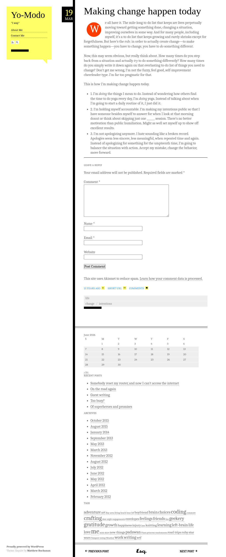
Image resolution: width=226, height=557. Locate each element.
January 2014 (99, 432)
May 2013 (97, 444)
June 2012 (97, 473)
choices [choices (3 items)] (164, 512)
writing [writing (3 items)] (130, 537)
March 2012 (98, 491)
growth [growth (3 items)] (111, 525)
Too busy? (97, 401)
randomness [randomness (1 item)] (161, 532)
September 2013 (101, 438)
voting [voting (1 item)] (102, 537)
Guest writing (100, 395)
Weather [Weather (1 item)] (110, 537)
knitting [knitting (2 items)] (151, 525)
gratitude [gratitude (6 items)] (94, 524)
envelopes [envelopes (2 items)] (132, 519)
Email (89, 238)
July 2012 (96, 467)
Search (17, 42)
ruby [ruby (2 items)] (185, 532)
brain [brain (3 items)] (153, 512)
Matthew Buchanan (38, 550)
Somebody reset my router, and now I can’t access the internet (134, 383)
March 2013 (98, 450)
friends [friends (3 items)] (159, 518)
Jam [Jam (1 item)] (143, 525)
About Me (17, 30)
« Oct (86, 372)
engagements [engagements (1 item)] (119, 519)
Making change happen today (142, 11)
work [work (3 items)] (119, 537)
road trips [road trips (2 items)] (174, 532)
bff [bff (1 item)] (132, 512)
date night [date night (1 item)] (107, 519)
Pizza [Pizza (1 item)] (143, 532)
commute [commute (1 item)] (191, 512)
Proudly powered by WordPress (25, 546)
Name (89, 224)
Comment (92, 182)
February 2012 (100, 497)
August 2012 (99, 462)
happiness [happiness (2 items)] (125, 525)
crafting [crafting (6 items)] (93, 518)
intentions (105, 304)
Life (87, 298)
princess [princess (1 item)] (151, 532)
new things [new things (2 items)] (117, 532)
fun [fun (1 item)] (167, 519)
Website (89, 252)
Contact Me (17, 35)
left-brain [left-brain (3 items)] (180, 525)
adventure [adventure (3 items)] (92, 512)
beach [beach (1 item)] (123, 512)
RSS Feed (12, 42)
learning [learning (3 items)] (164, 525)
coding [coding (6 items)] (178, 511)
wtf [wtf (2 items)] (139, 538)
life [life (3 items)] (191, 525)
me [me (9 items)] (95, 531)
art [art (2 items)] (103, 512)
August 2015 (99, 427)
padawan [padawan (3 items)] (133, 532)
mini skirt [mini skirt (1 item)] (104, 532)
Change (89, 304)
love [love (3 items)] (87, 532)
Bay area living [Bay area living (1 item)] (113, 512)
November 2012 (101, 456)
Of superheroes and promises (111, 407)
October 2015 (99, 421)
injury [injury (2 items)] (136, 525)
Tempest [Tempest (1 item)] (95, 537)
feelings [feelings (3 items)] (146, 518)
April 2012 (97, 485)
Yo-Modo (28, 15)
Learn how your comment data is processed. (171, 279)
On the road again (103, 389)
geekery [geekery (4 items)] (176, 518)
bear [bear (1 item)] (129, 512)
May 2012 (97, 479)
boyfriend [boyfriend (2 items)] (141, 512)
